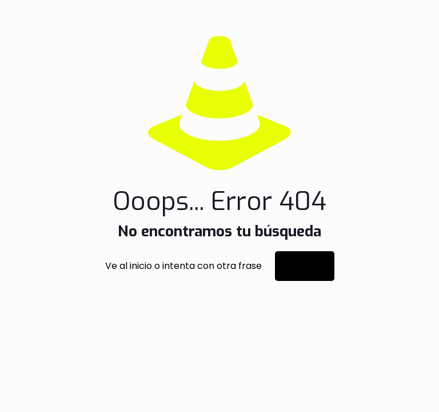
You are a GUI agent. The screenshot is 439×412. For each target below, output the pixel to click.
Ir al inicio (304, 266)
